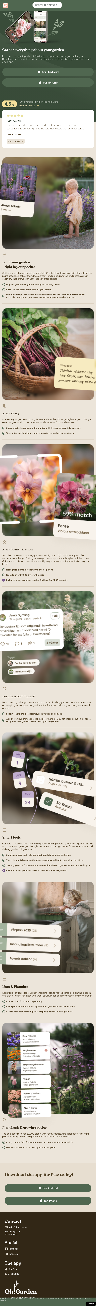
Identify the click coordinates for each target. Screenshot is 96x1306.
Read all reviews (29, 105)
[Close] (91, 1304)
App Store (11, 1269)
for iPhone (48, 82)
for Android (48, 72)
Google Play (12, 1274)
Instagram (11, 1254)
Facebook (11, 1249)
